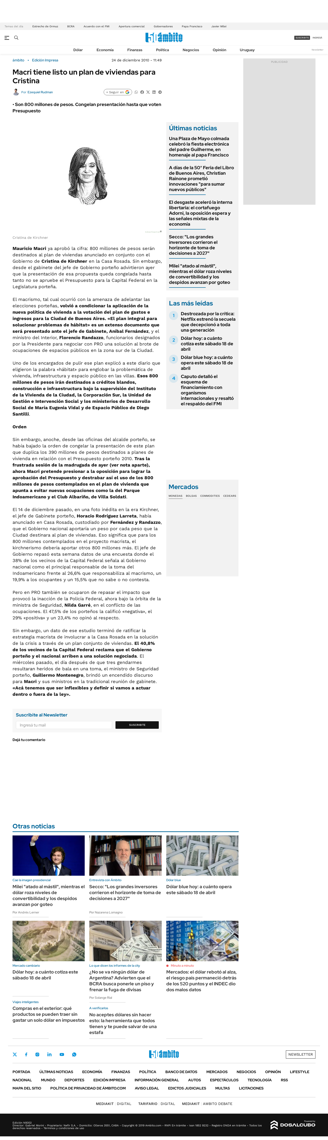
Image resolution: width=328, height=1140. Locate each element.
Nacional (22, 1080)
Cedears (229, 495)
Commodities (210, 495)
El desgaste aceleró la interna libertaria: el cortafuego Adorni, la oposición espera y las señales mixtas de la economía (200, 213)
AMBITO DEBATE (207, 1104)
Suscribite (137, 724)
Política (162, 50)
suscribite (302, 37)
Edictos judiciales (187, 1088)
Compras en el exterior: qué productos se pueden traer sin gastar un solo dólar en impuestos (49, 1014)
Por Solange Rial (100, 998)
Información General (157, 1080)
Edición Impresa (109, 1080)
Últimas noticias (56, 1071)
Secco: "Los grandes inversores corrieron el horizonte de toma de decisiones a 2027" (193, 245)
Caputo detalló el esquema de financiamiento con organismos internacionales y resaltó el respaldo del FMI (207, 390)
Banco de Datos (181, 1071)
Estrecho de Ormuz (45, 26)
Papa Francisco (192, 26)
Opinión (219, 50)
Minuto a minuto (182, 965)
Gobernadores (163, 26)
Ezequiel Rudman (40, 92)
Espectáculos (224, 1080)
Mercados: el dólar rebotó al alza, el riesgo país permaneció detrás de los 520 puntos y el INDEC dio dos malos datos (201, 981)
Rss (284, 1080)
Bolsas (191, 495)
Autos (194, 1080)
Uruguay (247, 50)
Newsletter (317, 49)
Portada (21, 1071)
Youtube (61, 1054)
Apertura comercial (132, 26)
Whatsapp (74, 1054)
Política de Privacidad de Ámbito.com (88, 1088)
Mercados (217, 1071)
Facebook (26, 1054)
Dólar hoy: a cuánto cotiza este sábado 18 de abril (207, 343)
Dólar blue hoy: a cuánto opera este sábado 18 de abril (207, 362)
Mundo (48, 1080)
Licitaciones (251, 1088)
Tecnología (260, 1080)
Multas (222, 1088)
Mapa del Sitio (27, 1088)
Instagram (37, 1054)
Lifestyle (299, 1071)
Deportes (74, 1080)
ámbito (18, 60)
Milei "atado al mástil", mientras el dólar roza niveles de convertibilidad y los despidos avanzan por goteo (200, 274)
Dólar (78, 50)
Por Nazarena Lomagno (106, 912)
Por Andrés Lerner (26, 912)
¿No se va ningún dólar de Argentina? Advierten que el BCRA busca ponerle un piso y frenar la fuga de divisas (121, 981)
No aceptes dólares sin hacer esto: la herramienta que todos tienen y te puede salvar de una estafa (123, 1023)
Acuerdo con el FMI (97, 26)
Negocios (191, 50)
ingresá (317, 37)
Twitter (15, 1054)
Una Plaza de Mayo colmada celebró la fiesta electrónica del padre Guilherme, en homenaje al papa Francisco (199, 147)
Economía (105, 50)
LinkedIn (49, 1054)
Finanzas (134, 50)
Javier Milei (218, 26)
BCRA (70, 26)
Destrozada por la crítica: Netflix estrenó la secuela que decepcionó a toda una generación (208, 322)
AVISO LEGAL (147, 1088)
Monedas (175, 495)
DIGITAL (113, 1104)
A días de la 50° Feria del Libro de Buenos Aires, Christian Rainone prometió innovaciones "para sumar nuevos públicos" (201, 178)
